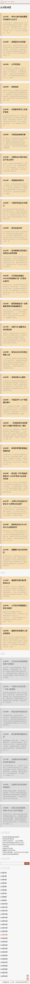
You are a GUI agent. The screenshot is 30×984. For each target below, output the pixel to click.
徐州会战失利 (12, 228)
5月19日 (12, 1)
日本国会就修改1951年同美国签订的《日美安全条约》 (14, 278)
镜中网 (1, 2)
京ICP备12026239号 (21, 982)
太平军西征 (11, 64)
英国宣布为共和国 (14, 42)
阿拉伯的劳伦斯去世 (15, 712)
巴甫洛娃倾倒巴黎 (14, 135)
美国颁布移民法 (13, 180)
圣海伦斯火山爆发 (14, 377)
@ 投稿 (12, 982)
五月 (9, 1)
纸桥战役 (10, 87)
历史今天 (5, 1)
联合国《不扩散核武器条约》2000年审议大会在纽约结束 (15, 476)
